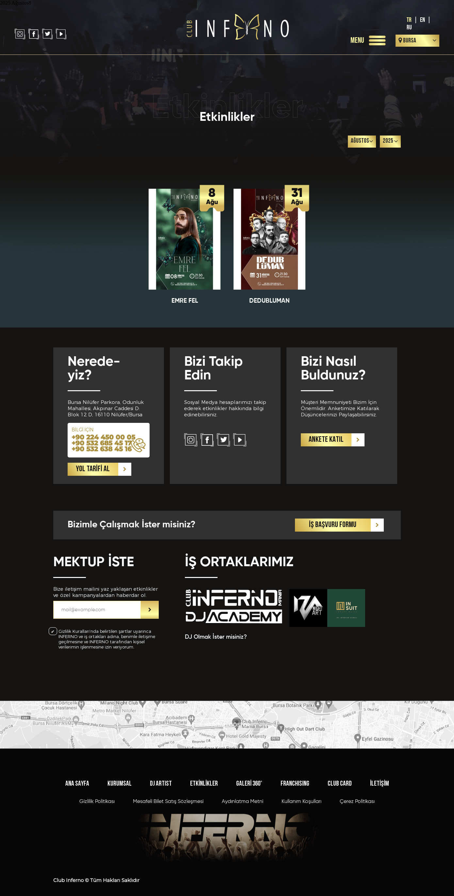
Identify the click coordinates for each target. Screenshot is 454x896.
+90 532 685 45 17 (102, 483)
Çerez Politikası (357, 844)
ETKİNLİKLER (204, 827)
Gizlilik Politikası (97, 844)
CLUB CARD (340, 827)
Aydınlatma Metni (242, 844)
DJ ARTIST (161, 827)
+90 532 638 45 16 (102, 489)
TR (409, 20)
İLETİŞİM (379, 827)
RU (409, 27)
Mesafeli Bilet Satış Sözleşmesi (168, 844)
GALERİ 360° (249, 827)
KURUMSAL (119, 827)
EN (422, 20)
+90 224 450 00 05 (103, 477)
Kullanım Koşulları (301, 844)
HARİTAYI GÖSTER (227, 739)
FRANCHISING (295, 827)
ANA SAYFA (77, 827)
